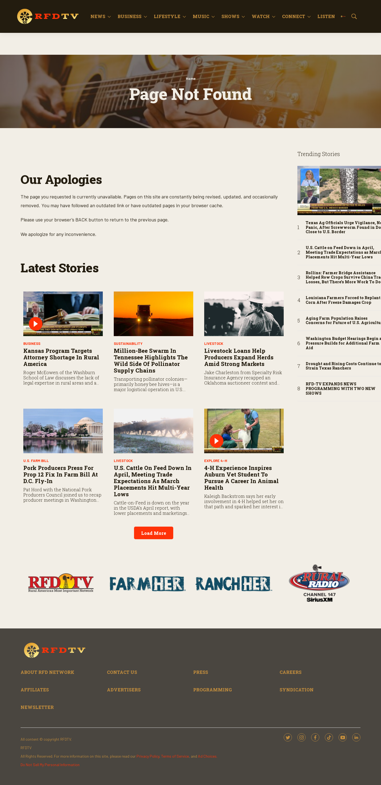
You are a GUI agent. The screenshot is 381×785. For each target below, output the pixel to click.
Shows (230, 16)
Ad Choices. (207, 756)
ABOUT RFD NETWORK (47, 672)
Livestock (213, 343)
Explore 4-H (215, 460)
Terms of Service (175, 756)
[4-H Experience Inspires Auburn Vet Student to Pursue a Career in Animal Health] (244, 431)
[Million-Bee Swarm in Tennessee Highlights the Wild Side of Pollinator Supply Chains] (153, 314)
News (97, 16)
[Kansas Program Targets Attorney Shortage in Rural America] (63, 314)
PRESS (200, 672)
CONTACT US (122, 672)
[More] (109, 16)
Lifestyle (167, 16)
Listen (326, 16)
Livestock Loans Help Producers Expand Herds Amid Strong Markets (239, 357)
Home (190, 78)
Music (201, 16)
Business (129, 16)
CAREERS (291, 672)
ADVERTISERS (124, 689)
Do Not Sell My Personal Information (50, 764)
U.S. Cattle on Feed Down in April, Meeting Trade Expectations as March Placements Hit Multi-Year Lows (153, 481)
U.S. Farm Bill (36, 460)
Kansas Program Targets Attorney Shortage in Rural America (61, 357)
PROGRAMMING (212, 689)
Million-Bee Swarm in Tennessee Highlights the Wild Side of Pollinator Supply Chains (151, 360)
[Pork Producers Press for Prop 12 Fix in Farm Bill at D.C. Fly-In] (63, 431)
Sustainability (128, 343)
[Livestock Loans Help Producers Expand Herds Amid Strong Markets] (244, 314)
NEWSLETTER (37, 707)
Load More (153, 533)
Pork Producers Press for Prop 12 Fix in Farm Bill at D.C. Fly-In (60, 474)
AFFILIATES (35, 689)
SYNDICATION (297, 689)
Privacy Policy (148, 756)
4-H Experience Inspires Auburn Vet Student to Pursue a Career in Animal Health (241, 477)
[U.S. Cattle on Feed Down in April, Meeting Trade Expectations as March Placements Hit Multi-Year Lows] (153, 431)
